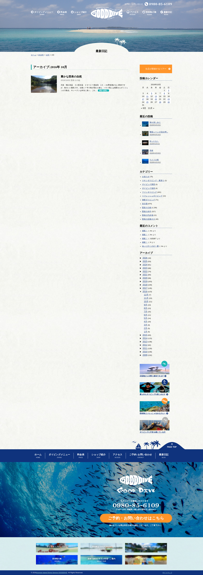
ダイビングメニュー (42, 13)
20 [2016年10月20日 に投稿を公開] (156, 99)
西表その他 (146, 208)
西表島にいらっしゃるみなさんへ (154, 405)
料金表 (62, 13)
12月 (146, 295)
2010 (145, 352)
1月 (145, 332)
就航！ (145, 231)
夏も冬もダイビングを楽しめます (154, 386)
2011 (145, 348)
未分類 (145, 204)
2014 (145, 338)
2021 (145, 275)
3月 (145, 325)
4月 (145, 321)
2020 (145, 278)
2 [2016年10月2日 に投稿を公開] (168, 90)
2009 (145, 355)
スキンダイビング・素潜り (153, 180)
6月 (145, 315)
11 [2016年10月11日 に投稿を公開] (147, 96)
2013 (145, 342)
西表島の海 (149, 13)
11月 (146, 298)
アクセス (132, 13)
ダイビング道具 (148, 188)
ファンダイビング (149, 192)
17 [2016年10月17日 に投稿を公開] (143, 99)
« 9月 (143, 108)
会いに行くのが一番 (150, 246)
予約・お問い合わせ (134, 4)
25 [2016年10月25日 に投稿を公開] (147, 102)
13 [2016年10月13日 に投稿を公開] (156, 96)
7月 (145, 311)
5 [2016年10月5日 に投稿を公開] (151, 93)
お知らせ (145, 177)
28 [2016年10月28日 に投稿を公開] (160, 102)
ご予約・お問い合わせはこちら (136, 518)
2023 (145, 268)
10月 (146, 301)
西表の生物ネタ (148, 219)
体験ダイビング (148, 200)
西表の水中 (146, 211)
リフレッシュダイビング (152, 196)
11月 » (151, 108)
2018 (145, 285)
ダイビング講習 (148, 184)
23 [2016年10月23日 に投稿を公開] (169, 99)
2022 (145, 271)
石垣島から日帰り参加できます (154, 368)
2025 (145, 261)
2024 (145, 265)
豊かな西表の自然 (71, 76)
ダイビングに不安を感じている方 (154, 424)
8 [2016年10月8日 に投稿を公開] (164, 93)
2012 (145, 345)
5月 (145, 318)
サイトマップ (167, 573)
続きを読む (103, 90)
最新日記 (166, 13)
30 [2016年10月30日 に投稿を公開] (169, 102)
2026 (145, 258)
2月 (145, 328)
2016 (145, 291)
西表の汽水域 (147, 215)
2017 (145, 288)
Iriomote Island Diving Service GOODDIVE (51, 573)
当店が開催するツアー (155, 69)
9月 (145, 305)
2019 (145, 281)
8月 (145, 308)
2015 (145, 335)
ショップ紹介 (79, 13)
